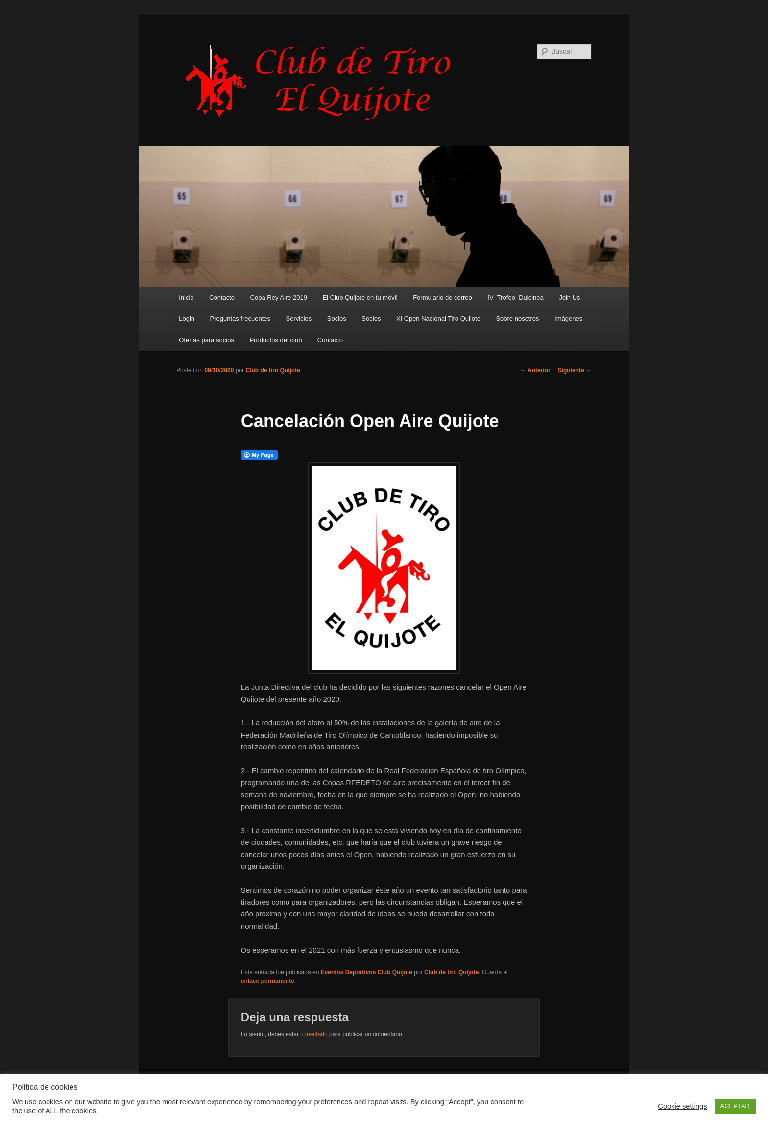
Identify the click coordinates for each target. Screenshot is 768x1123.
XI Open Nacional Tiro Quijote (438, 318)
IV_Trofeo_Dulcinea (515, 297)
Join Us (569, 297)
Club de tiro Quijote (272, 370)
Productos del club (275, 340)
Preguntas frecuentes (240, 318)
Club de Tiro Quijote (323, 82)
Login (186, 318)
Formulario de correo (442, 297)
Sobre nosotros (517, 318)
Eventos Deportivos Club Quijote (366, 972)
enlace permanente (267, 981)
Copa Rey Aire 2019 (278, 297)
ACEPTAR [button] (735, 1106)
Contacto (222, 297)
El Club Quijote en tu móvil (359, 297)
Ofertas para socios (206, 340)
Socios (336, 318)
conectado (313, 1034)
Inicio (186, 297)
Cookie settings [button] (682, 1106)
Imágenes (568, 318)
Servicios (299, 318)
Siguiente (575, 370)
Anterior (535, 370)
